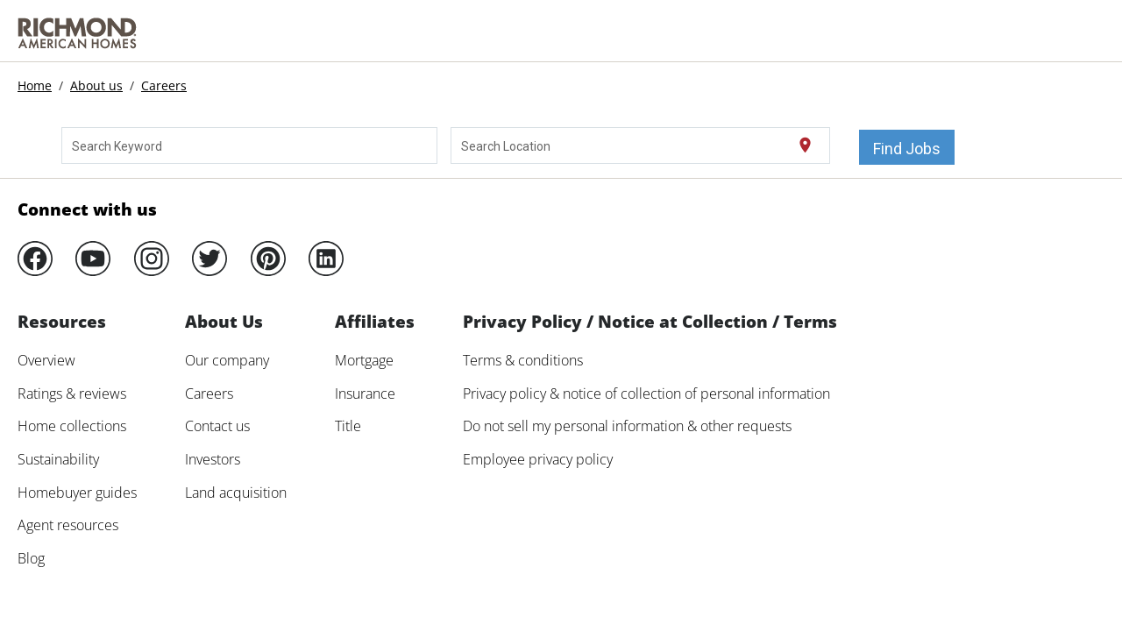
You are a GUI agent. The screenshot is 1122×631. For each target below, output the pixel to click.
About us (96, 85)
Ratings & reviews (72, 393)
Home (35, 85)
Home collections (72, 426)
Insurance (365, 393)
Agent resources (68, 525)
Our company (227, 360)
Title (348, 426)
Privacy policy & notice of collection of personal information (646, 393)
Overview (46, 360)
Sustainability (58, 459)
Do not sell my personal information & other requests (627, 426)
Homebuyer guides (77, 492)
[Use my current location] (805, 146)
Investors (212, 459)
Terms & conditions (523, 360)
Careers (164, 85)
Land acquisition (236, 492)
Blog (31, 558)
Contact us (217, 426)
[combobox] (250, 145)
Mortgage (364, 360)
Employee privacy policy (538, 459)
